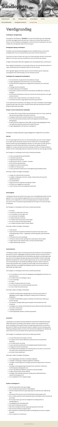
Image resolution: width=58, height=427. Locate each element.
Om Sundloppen (34, 19)
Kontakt (43, 19)
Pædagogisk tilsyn (22, 19)
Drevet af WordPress (29, 424)
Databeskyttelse (5, 19)
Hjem (14, 19)
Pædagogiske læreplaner (20, 22)
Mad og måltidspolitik (6, 22)
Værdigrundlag (33, 22)
